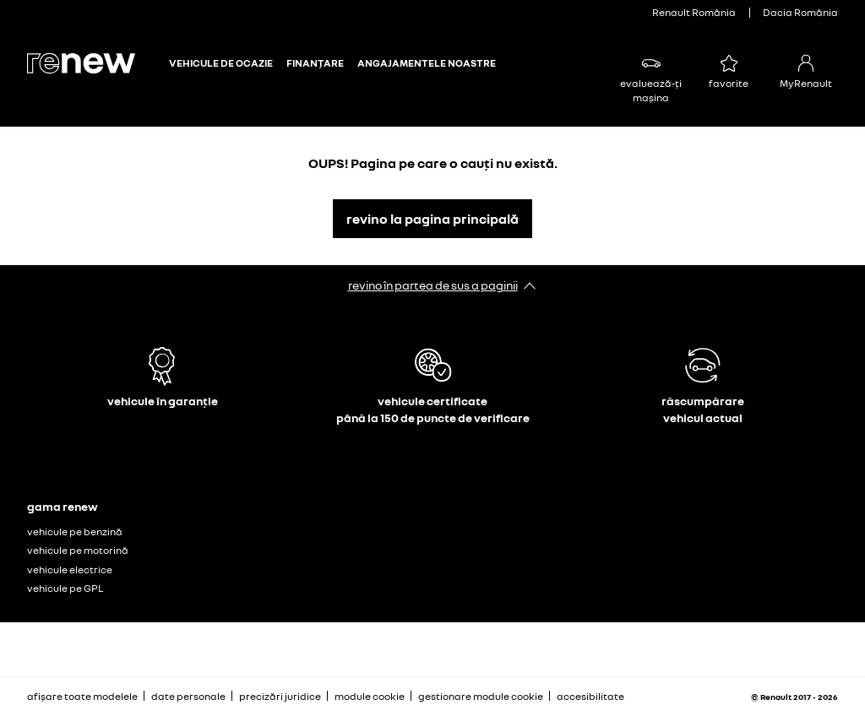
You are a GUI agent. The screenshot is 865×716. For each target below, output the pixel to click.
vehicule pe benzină (74, 531)
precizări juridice (280, 696)
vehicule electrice (69, 569)
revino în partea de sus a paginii (433, 285)
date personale (188, 696)
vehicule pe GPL (65, 588)
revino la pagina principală (432, 218)
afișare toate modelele (82, 696)
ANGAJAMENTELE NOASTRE (426, 63)
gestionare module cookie (480, 697)
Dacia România (800, 12)
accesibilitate (590, 696)
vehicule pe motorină (77, 550)
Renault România (694, 12)
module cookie (370, 696)
